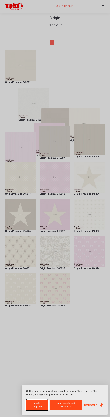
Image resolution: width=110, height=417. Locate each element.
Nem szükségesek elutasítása (66, 405)
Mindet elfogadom (37, 405)
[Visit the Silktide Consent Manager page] (101, 405)
